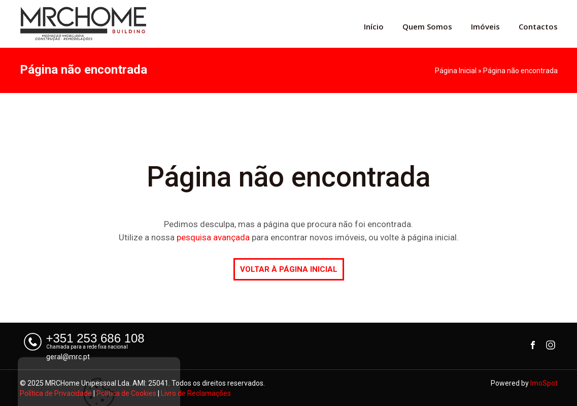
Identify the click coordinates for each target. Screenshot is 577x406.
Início (374, 26)
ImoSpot (544, 383)
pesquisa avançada (213, 237)
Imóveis (485, 26)
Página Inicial (456, 71)
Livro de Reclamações (196, 393)
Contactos (538, 26)
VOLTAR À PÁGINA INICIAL (288, 269)
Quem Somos (427, 26)
